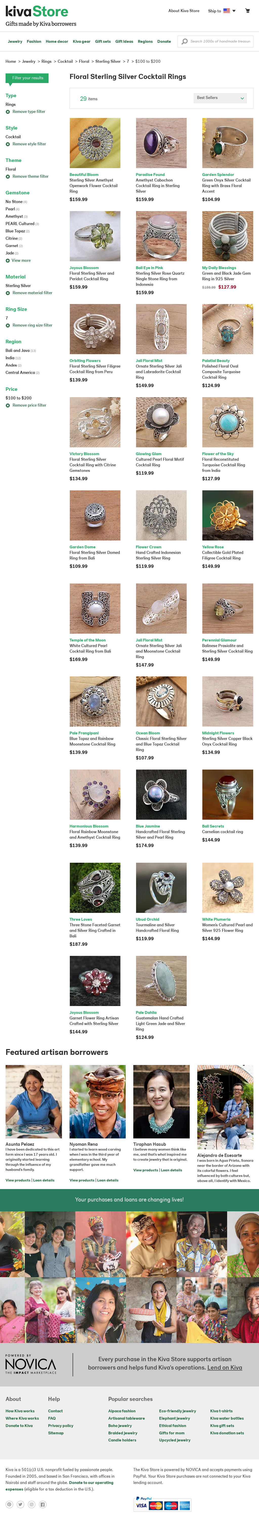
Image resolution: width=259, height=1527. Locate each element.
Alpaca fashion (122, 1411)
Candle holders (122, 1440)
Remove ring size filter (29, 326)
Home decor (57, 42)
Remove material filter (29, 293)
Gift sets (103, 42)
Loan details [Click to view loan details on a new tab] (43, 1180)
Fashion (34, 42)
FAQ (52, 1419)
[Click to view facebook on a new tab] (44, 1504)
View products (18, 1180)
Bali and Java (21, 351)
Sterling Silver (18, 286)
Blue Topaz (18, 231)
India (13, 358)
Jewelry (15, 42)
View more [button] (18, 261)
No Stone (16, 202)
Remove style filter (26, 144)
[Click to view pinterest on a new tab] (11, 1504)
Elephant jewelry (174, 1419)
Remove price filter (26, 406)
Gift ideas (124, 42)
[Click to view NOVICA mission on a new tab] (31, 1365)
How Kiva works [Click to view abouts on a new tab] (20, 1411)
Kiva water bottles (227, 1419)
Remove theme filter (27, 177)
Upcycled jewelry (174, 1440)
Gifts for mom (172, 1433)
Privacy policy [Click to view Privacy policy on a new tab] (60, 1426)
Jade (12, 253)
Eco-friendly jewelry (177, 1411)
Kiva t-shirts (221, 1411)
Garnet (14, 246)
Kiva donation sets (227, 1433)
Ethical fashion (172, 1426)
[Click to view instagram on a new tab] (33, 1504)
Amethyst (17, 217)
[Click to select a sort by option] (220, 98)
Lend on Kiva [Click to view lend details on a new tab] (224, 1368)
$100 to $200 (19, 398)
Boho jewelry (120, 1426)
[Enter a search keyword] (215, 41)
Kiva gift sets (222, 1426)
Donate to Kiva (19, 1426)
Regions (145, 42)
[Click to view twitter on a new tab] (22, 1504)
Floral (11, 170)
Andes (13, 366)
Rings (11, 105)
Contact (55, 1411)
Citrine (14, 239)
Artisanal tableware (126, 1419)
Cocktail (13, 137)
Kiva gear (82, 42)
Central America (22, 373)
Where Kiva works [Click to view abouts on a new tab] (22, 1419)
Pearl (12, 209)
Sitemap (56, 1433)
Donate (164, 42)
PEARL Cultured (22, 224)
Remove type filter (25, 112)
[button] (184, 42)
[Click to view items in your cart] (247, 12)
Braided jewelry (122, 1433)
